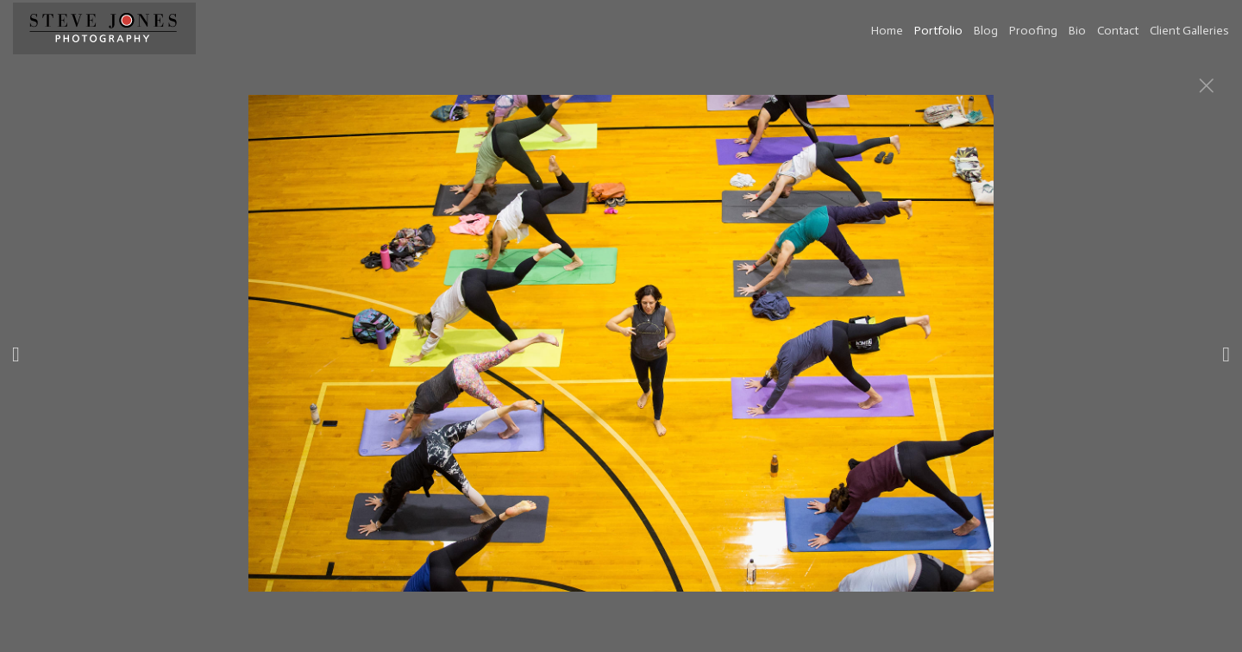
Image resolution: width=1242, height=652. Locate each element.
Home (887, 30)
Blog (986, 30)
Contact (1117, 30)
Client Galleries (1189, 30)
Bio (1077, 30)
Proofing (1033, 30)
